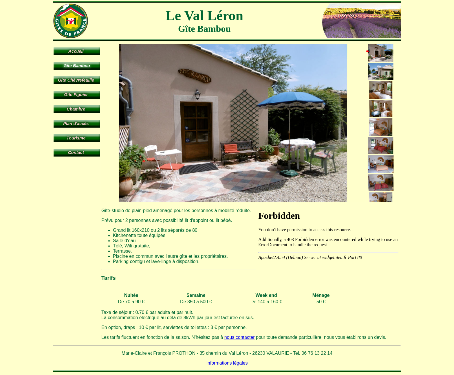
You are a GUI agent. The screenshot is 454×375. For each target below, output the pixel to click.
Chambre (76, 109)
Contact (76, 152)
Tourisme (76, 138)
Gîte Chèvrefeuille (76, 80)
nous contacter (239, 337)
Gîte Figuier (76, 94)
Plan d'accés (76, 123)
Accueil (75, 51)
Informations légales (227, 363)
